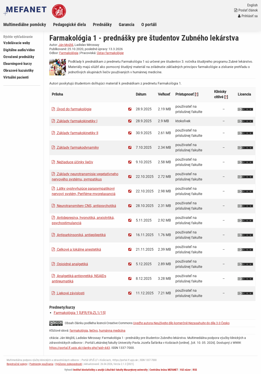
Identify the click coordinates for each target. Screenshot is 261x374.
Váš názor (185, 369)
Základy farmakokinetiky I (74, 121)
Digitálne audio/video (19, 50)
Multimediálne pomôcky (24, 24)
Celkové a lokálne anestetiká (76, 249)
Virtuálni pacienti (16, 77)
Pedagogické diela (69, 24)
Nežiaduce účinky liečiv (72, 162)
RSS (195, 369)
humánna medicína (112, 330)
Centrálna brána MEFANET (164, 369)
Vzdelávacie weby (16, 43)
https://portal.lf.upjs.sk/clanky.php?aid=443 (79, 348)
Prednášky (102, 24)
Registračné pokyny (17, 364)
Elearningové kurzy (17, 63)
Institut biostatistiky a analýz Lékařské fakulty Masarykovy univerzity (110, 369)
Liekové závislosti (68, 293)
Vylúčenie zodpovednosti (68, 364)
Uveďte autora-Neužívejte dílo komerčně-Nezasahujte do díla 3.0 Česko (181, 323)
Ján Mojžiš (65, 45)
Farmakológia (68, 53)
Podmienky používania (41, 364)
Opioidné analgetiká (70, 264)
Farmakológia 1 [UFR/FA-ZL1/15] (80, 313)
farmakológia (79, 330)
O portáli (149, 24)
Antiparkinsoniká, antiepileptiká (79, 235)
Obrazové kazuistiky (18, 70)
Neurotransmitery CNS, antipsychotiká (84, 206)
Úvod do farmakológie (71, 109)
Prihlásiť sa (248, 16)
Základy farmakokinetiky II (75, 133)
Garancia (126, 24)
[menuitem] (28, 24)
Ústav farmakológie (110, 53)
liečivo (93, 330)
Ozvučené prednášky (18, 57)
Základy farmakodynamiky (75, 147)
